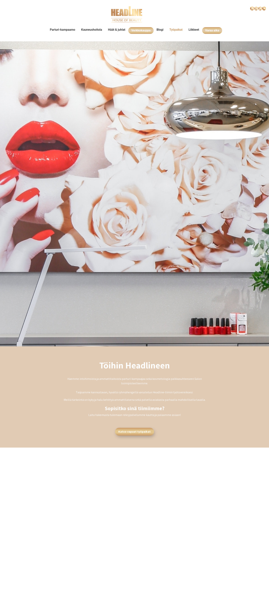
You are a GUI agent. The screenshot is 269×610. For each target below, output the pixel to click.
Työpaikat (176, 29)
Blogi (160, 29)
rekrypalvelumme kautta (138, 415)
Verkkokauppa (140, 30)
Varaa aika (212, 30)
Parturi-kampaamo (62, 29)
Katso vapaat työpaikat (134, 432)
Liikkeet (194, 29)
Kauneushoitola (91, 29)
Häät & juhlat (116, 29)
